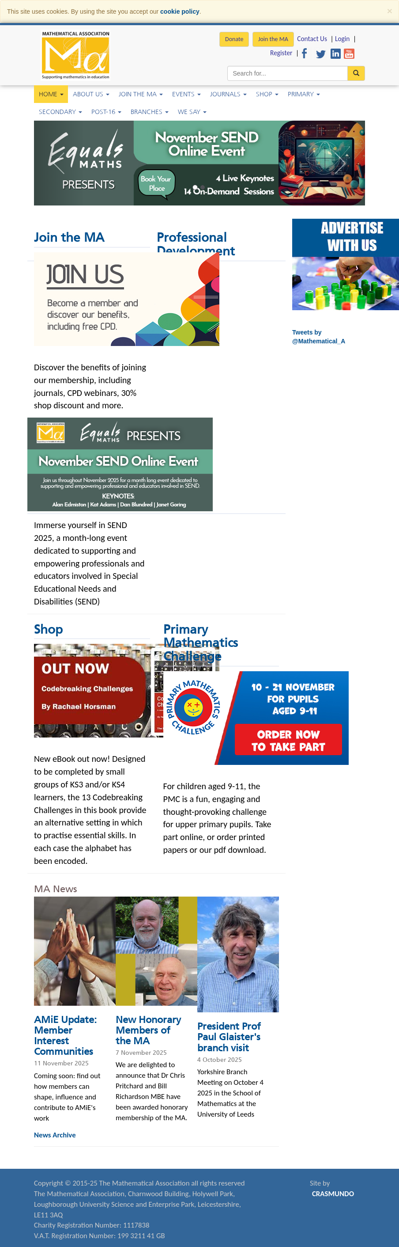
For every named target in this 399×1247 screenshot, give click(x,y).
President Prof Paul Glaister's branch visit (229, 1036)
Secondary (60, 112)
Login (342, 38)
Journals (228, 94)
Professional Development (196, 244)
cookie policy (180, 11)
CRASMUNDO (333, 1193)
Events (186, 94)
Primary (304, 94)
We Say (192, 112)
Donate (234, 39)
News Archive (55, 1135)
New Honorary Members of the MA (148, 1030)
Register (281, 53)
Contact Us (312, 38)
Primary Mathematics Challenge (200, 643)
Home (51, 94)
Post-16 (106, 112)
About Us (91, 94)
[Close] (389, 10)
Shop (267, 94)
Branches (150, 112)
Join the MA (273, 39)
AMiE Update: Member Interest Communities (65, 1036)
